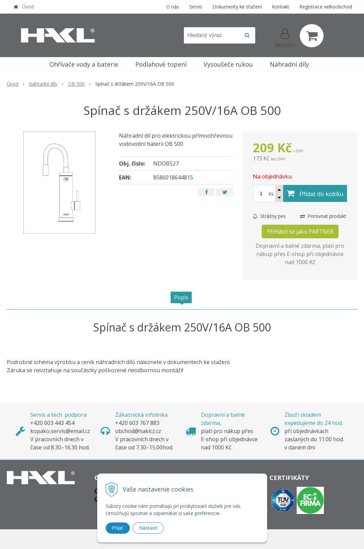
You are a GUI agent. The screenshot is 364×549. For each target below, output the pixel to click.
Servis (195, 6)
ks (271, 193)
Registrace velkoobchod (325, 6)
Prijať (117, 528)
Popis (181, 297)
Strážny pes (269, 216)
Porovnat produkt (323, 216)
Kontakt (280, 6)
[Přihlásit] (285, 37)
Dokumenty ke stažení (237, 6)
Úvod (28, 6)
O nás (172, 6)
